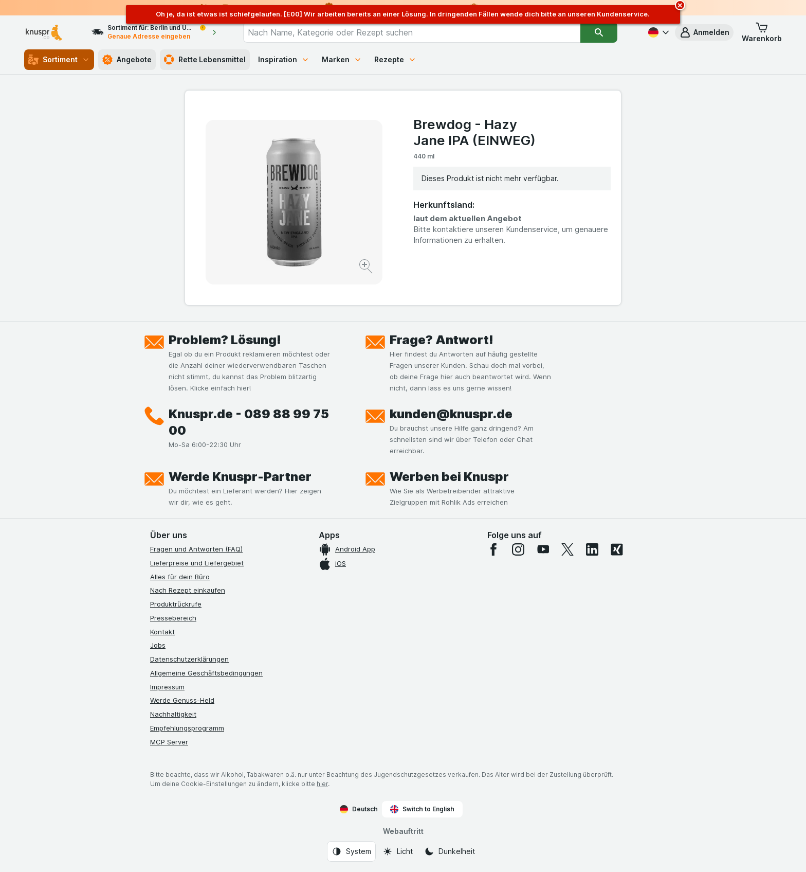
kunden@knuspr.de (451, 413)
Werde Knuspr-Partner (240, 476)
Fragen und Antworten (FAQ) (196, 549)
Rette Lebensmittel (205, 60)
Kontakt (162, 632)
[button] (704, 32)
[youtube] (543, 549)
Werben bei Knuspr (449, 476)
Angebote (127, 60)
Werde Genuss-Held (182, 700)
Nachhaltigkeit (173, 714)
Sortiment (59, 60)
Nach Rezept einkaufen (187, 590)
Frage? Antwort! (441, 339)
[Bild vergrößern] (366, 267)
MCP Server (169, 742)
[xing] (617, 549)
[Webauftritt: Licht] (397, 851)
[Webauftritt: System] (351, 851)
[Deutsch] (657, 32)
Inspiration (283, 59)
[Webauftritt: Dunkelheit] (449, 851)
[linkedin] (592, 549)
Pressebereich (173, 618)
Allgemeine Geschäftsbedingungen (206, 673)
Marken (342, 59)
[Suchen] (598, 32)
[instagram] (518, 549)
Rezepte (395, 59)
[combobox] (411, 32)
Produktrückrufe (176, 604)
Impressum (167, 687)
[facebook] (493, 549)
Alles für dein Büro (180, 577)
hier (322, 784)
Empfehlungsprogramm (187, 728)
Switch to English (422, 809)
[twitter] (567, 549)
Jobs (158, 645)
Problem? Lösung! (225, 339)
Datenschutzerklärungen (189, 659)
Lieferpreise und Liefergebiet (197, 563)
